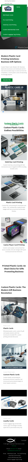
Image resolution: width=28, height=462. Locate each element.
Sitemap (14, 446)
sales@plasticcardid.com (14, 450)
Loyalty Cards (8, 421)
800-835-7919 (14, 448)
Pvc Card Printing (8, 20)
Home (18, 7)
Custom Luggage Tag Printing (11, 34)
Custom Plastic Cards (11, 374)
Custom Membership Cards (11, 29)
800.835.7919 (7, 80)
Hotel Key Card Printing (9, 25)
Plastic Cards (8, 328)
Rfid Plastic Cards (8, 15)
